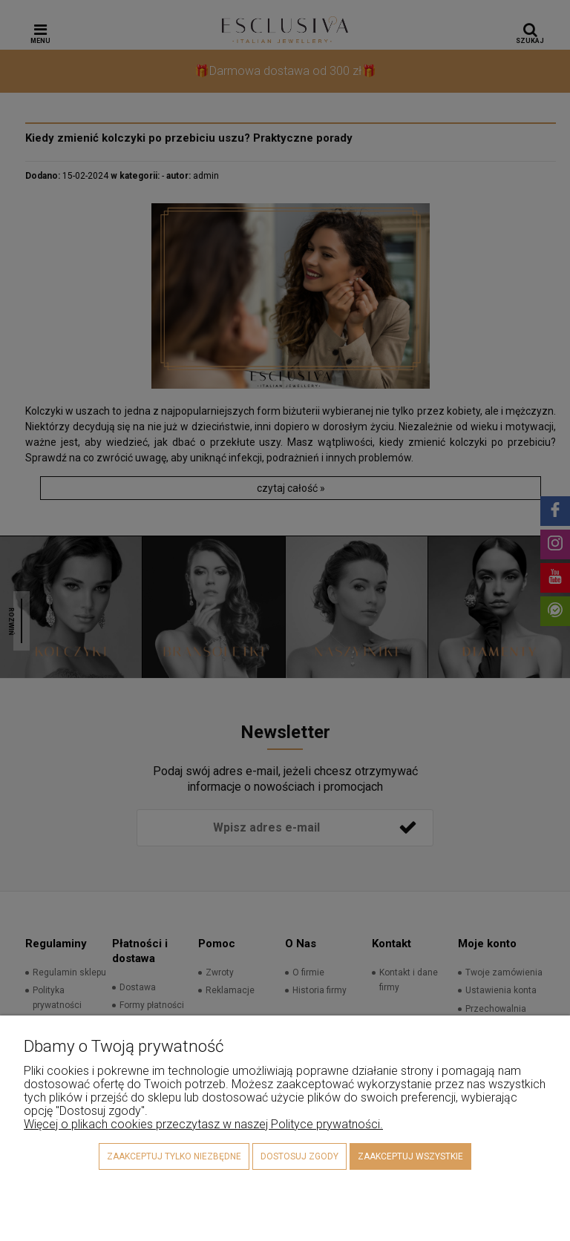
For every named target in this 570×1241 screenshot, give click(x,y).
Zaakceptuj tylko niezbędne (174, 1156)
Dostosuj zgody (299, 1156)
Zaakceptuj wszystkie (410, 1156)
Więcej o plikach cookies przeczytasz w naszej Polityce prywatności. (203, 1124)
